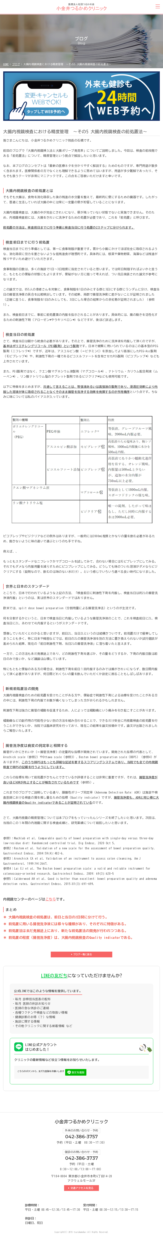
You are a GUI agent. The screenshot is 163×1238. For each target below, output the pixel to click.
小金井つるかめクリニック (81, 1122)
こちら (50, 899)
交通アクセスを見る (82, 1188)
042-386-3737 (81, 1158)
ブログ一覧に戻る (82, 954)
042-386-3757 (81, 1137)
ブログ (16, 64)
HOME (6, 64)
